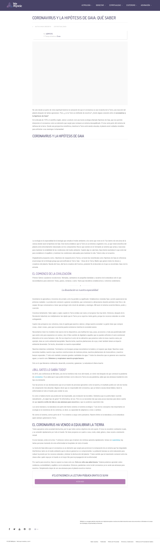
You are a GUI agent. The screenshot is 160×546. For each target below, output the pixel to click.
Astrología (86, 5)
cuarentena (116, 440)
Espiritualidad (60, 26)
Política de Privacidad (113, 542)
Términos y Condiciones (127, 542)
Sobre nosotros (94, 542)
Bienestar (100, 5)
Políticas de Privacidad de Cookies (144, 542)
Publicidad (103, 542)
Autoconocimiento (43, 26)
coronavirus (39, 377)
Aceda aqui (80, 481)
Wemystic (49, 34)
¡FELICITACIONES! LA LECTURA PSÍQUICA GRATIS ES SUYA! (80, 475)
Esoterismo (130, 5)
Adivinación (145, 5)
